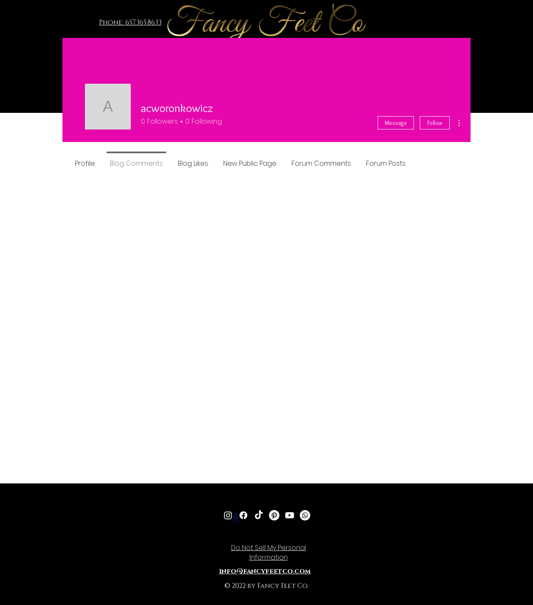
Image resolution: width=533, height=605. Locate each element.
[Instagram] (228, 515)
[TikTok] (259, 515)
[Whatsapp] (305, 515)
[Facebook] (243, 515)
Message (396, 123)
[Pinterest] (274, 515)
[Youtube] (289, 515)
